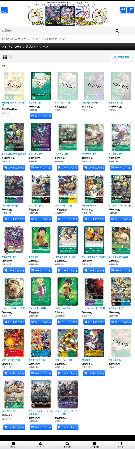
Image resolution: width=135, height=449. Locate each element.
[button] (4, 10)
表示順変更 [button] (121, 57)
